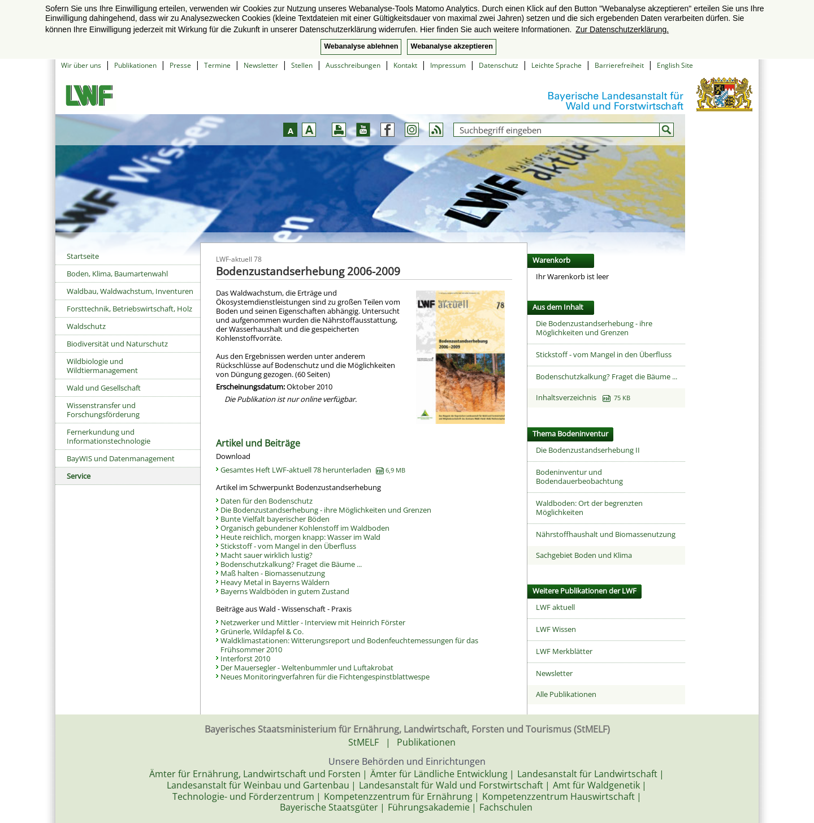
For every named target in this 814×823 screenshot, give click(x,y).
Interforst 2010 (245, 658)
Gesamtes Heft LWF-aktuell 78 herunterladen (312, 470)
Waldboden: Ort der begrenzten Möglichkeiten (589, 507)
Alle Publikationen (566, 694)
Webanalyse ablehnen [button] (361, 46)
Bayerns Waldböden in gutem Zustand (284, 591)
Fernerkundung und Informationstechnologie (108, 436)
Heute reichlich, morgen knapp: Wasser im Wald (300, 537)
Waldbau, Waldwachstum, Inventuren (130, 291)
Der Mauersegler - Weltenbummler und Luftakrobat (306, 667)
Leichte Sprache (556, 65)
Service (78, 476)
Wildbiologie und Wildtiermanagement (102, 365)
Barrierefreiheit (619, 65)
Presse (180, 65)
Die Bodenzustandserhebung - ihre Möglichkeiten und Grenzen (325, 510)
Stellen (302, 65)
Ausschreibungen (353, 65)
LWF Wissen (556, 629)
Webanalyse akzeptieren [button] (451, 46)
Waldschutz (86, 326)
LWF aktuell (555, 607)
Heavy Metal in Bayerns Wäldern (275, 582)
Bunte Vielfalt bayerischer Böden (275, 519)
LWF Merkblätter (564, 651)
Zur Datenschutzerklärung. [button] (622, 29)
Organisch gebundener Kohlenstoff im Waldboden (304, 528)
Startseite (83, 256)
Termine (217, 65)
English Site (675, 65)
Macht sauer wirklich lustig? (266, 555)
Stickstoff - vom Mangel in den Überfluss (288, 546)
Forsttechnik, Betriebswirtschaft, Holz (129, 309)
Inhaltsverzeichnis (583, 397)
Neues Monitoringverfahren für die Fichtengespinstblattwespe (325, 677)
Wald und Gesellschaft (104, 388)
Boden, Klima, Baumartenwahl (117, 273)
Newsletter (261, 65)
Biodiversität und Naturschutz (117, 344)
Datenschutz (498, 65)
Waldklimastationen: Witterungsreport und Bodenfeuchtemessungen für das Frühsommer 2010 (349, 645)
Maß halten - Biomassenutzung (272, 573)
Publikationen (135, 65)
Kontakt (405, 65)
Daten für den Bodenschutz (266, 501)
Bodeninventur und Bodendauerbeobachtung (579, 476)
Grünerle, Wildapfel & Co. (262, 631)
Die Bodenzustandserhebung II (588, 450)
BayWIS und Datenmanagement (121, 458)
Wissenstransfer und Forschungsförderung (103, 409)
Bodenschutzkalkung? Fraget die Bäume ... (291, 564)
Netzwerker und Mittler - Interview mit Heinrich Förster (312, 622)
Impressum (448, 65)
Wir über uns (81, 65)
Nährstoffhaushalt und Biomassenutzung (606, 534)
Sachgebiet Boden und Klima (584, 555)
